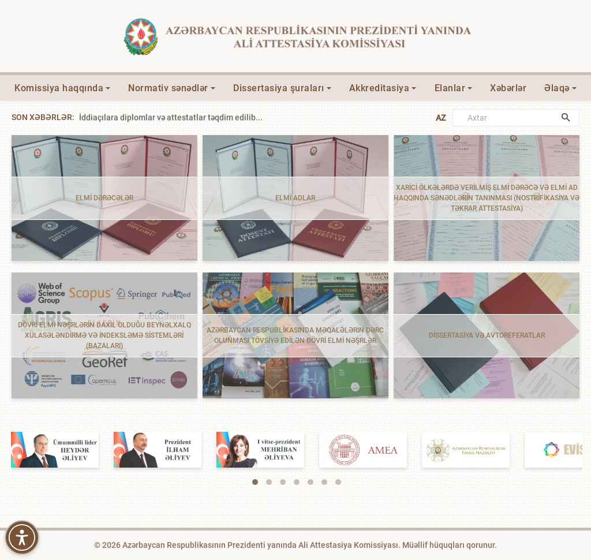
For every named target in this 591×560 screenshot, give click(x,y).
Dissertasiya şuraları (278, 88)
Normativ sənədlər (168, 88)
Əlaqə (557, 88)
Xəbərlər (508, 88)
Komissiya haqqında (58, 88)
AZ (441, 117)
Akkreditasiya (379, 88)
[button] (255, 482)
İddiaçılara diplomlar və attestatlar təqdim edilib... (171, 116)
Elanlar (450, 88)
